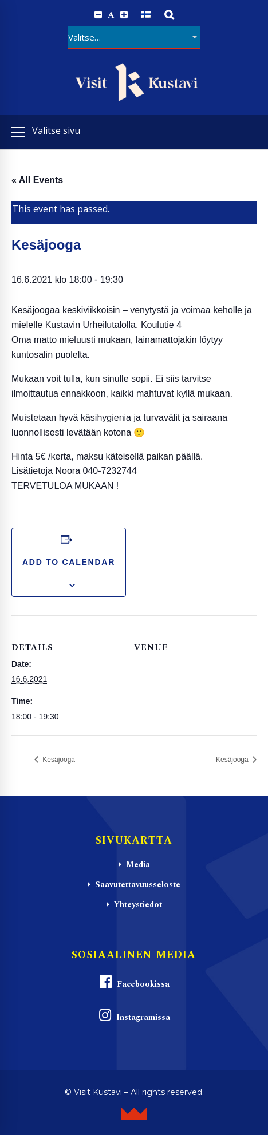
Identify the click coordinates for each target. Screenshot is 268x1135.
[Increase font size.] (124, 14)
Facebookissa (134, 982)
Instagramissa (134, 1015)
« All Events (37, 180)
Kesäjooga (58, 760)
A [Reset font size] (111, 15)
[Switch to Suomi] (146, 14)
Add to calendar (68, 562)
